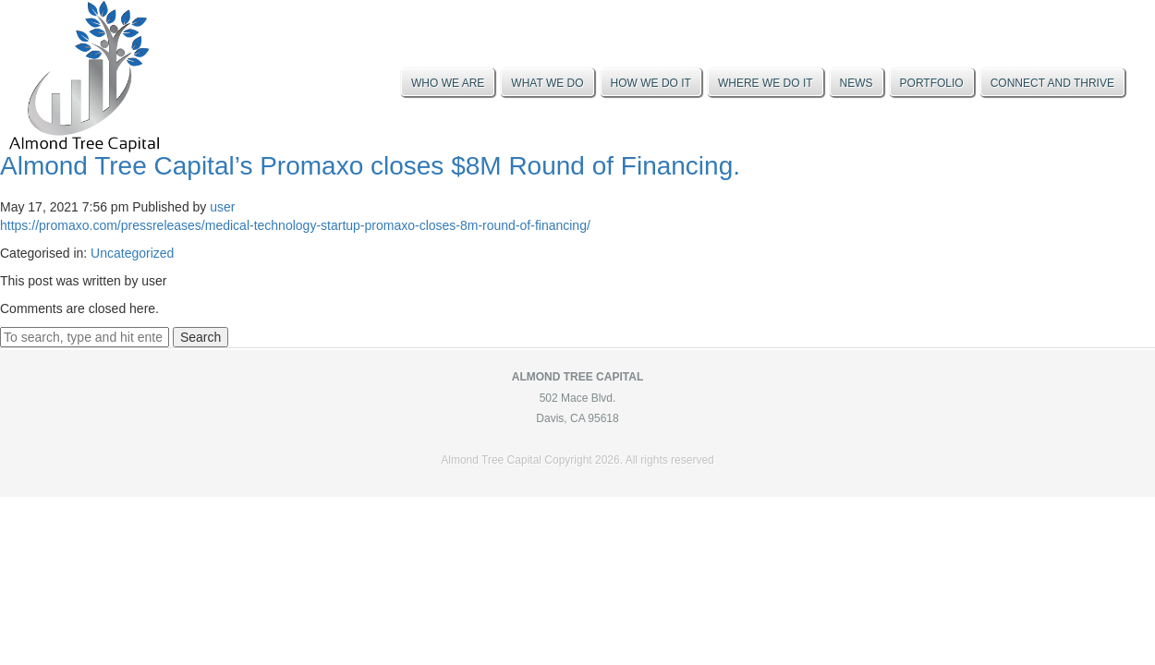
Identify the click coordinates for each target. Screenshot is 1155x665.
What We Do (547, 83)
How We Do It (651, 83)
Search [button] (200, 337)
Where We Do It (765, 83)
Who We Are (447, 83)
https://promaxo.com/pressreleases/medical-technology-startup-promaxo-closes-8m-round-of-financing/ (295, 225)
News (856, 83)
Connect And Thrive (1052, 83)
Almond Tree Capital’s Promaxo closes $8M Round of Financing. (370, 165)
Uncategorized (132, 253)
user (222, 207)
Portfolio (932, 83)
